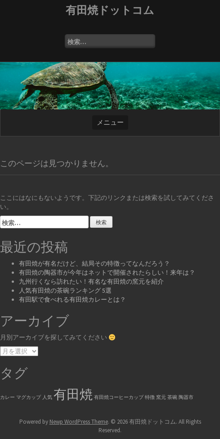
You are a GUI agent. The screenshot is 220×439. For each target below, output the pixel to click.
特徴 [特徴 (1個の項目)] (150, 397)
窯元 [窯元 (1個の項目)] (161, 397)
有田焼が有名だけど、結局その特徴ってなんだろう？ (94, 263)
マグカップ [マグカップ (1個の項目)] (28, 397)
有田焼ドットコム (110, 10)
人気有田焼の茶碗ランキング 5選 (65, 290)
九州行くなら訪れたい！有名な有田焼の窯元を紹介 (91, 281)
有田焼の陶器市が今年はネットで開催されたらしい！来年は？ (107, 272)
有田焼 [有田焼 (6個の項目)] (73, 394)
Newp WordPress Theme (78, 421)
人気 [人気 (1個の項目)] (47, 397)
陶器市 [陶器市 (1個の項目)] (186, 397)
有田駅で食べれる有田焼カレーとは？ (72, 299)
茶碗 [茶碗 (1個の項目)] (172, 397)
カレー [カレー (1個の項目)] (7, 397)
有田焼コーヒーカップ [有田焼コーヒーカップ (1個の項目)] (119, 397)
